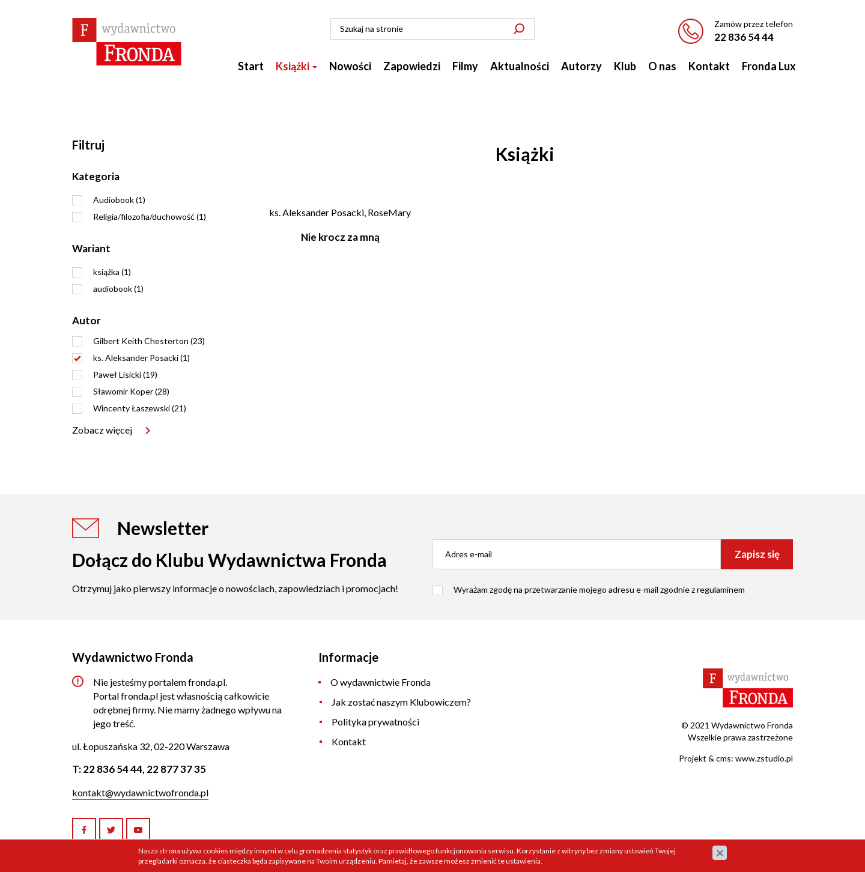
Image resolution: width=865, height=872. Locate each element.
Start (251, 66)
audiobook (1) (118, 288)
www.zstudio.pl (764, 758)
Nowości (350, 66)
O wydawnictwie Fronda (380, 682)
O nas (662, 66)
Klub (625, 66)
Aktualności (519, 66)
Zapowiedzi (411, 66)
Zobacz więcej (102, 429)
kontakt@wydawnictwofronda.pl (140, 792)
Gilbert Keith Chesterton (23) (149, 341)
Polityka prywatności (375, 721)
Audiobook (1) (119, 200)
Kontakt (709, 66)
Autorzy (581, 66)
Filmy (465, 66)
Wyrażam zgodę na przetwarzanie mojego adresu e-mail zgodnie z (599, 589)
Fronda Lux (769, 66)
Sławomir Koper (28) (131, 391)
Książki (296, 66)
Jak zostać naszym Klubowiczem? (401, 701)
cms (723, 758)
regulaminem (721, 589)
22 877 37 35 (176, 769)
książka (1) (112, 272)
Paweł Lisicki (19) (125, 374)
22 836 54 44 (744, 37)
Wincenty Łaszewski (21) (139, 408)
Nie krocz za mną (340, 237)
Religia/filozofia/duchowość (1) (149, 216)
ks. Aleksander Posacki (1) (141, 358)
